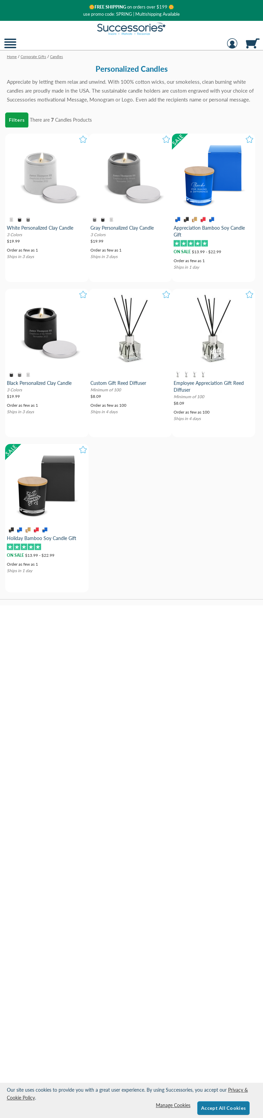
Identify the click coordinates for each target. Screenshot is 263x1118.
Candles (63, 120)
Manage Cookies (173, 1105)
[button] (10, 47)
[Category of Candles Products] (131, 80)
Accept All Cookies (223, 1108)
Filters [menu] (17, 120)
